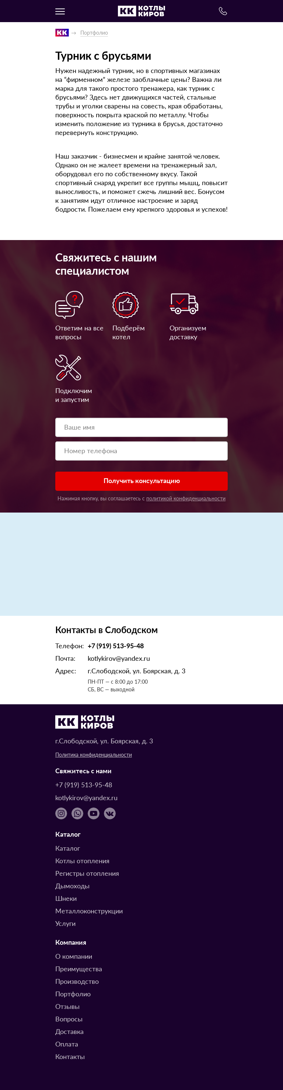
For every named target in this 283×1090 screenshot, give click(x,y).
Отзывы (67, 1006)
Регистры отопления (87, 873)
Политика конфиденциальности (93, 754)
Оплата (66, 1043)
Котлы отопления (82, 860)
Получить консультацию (142, 480)
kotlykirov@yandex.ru (119, 658)
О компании (73, 956)
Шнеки (66, 898)
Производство (77, 981)
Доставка (69, 1031)
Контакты (70, 1056)
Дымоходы (72, 885)
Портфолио (73, 993)
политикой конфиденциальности (186, 498)
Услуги (65, 923)
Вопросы (69, 1018)
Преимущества (78, 968)
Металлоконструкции (89, 910)
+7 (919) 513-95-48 (116, 645)
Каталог (67, 848)
